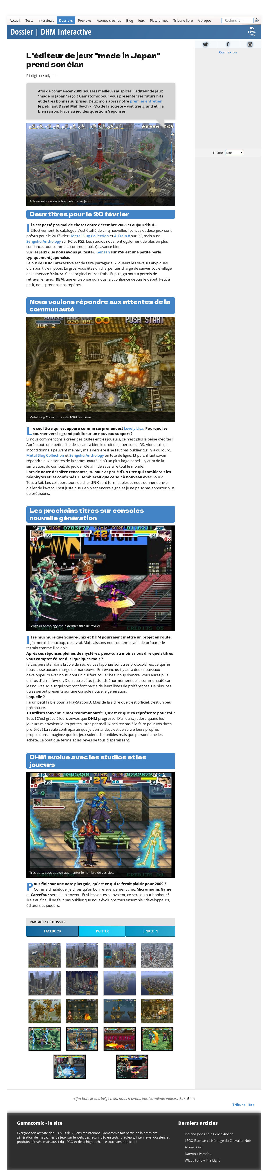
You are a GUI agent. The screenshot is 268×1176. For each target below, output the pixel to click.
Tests (29, 20)
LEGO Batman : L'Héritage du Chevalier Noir (218, 1146)
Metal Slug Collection (90, 241)
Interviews (46, 20)
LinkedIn (150, 937)
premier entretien (146, 106)
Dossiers (66, 20)
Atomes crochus (109, 20)
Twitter (102, 937)
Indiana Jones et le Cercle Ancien (209, 1139)
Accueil (15, 20)
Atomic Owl (193, 1153)
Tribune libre (183, 20)
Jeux (141, 20)
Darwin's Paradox (198, 1159)
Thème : (228, 158)
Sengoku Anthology (43, 246)
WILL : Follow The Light (202, 1166)
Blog (129, 20)
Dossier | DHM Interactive (51, 35)
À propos (204, 20)
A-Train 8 (122, 241)
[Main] (114, 20)
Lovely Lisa (133, 434)
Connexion (228, 58)
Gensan (103, 257)
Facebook (52, 937)
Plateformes (159, 20)
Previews (85, 20)
